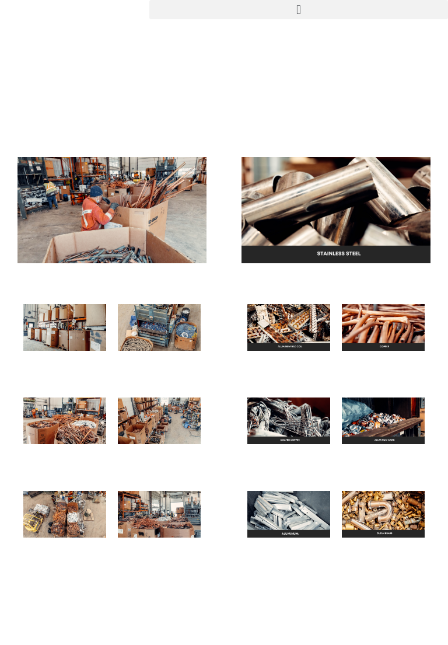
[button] (298, 9)
